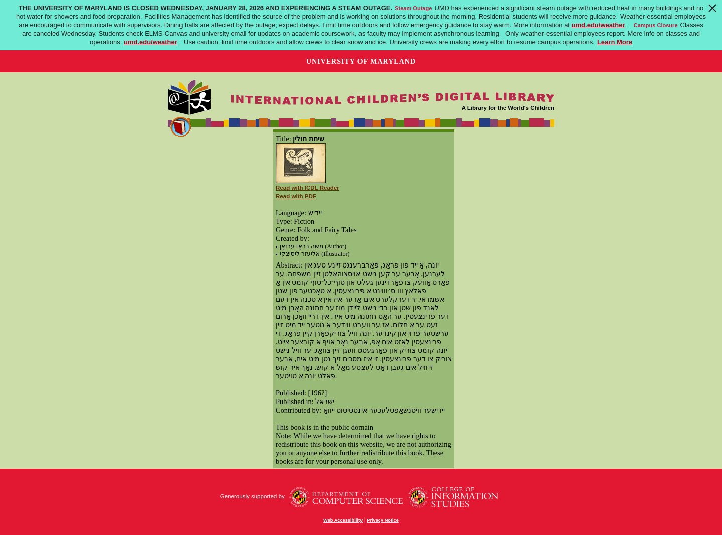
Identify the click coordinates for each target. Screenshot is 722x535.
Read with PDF (296, 196)
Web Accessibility (343, 520)
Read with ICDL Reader (307, 188)
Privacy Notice (383, 520)
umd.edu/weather (598, 25)
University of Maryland (361, 61)
